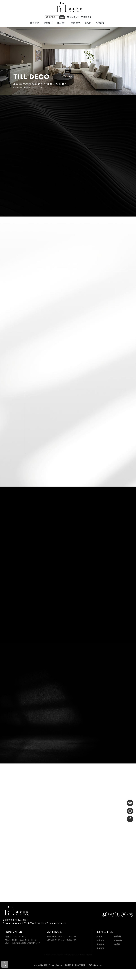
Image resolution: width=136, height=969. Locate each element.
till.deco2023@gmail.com (24, 940)
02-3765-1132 (19, 936)
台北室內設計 (56, 955)
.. (86, 965)
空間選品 (100, 944)
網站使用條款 (80, 965)
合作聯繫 (100, 948)
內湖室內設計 (79, 955)
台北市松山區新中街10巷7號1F (26, 943)
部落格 (117, 944)
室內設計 (47, 955)
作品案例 (118, 940)
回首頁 (99, 936)
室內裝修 (89, 955)
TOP (4, 964)
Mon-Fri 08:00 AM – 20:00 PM (61, 936)
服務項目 (100, 940)
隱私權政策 (69, 965)
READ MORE (29, 280)
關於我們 (118, 936)
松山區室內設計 (68, 955)
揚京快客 (46, 965)
